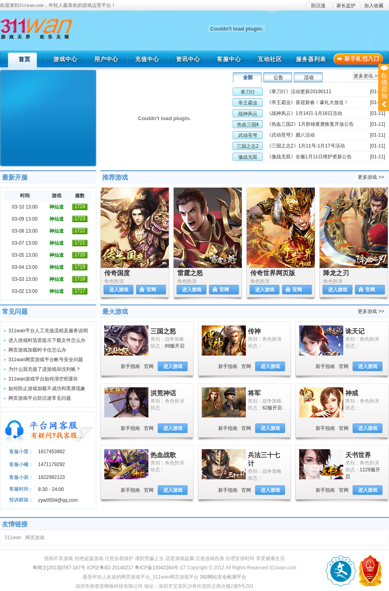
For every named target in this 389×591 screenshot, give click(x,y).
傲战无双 (247, 157)
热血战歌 (163, 455)
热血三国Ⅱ (248, 124)
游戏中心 (65, 59)
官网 (151, 289)
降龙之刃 (336, 273)
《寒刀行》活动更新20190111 (299, 91)
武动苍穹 (247, 135)
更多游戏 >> (371, 177)
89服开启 (174, 346)
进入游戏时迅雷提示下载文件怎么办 (46, 340)
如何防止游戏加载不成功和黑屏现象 (46, 388)
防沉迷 (318, 5)
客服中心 (229, 59)
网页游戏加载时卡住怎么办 (37, 350)
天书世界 (358, 455)
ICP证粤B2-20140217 (110, 568)
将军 (254, 393)
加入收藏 (373, 5)
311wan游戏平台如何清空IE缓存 (43, 379)
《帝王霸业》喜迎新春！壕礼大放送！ (307, 102)
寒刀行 (248, 92)
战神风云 (247, 114)
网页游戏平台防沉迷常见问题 (39, 398)
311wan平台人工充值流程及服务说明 (48, 330)
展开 (383, 87)
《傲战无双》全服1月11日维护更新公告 (309, 157)
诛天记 (355, 331)
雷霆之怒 (190, 273)
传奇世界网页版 (272, 273)
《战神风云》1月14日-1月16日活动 (304, 113)
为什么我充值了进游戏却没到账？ (44, 369)
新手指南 (130, 366)
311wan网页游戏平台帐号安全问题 (45, 359)
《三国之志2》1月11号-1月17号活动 (306, 146)
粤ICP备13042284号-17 (160, 568)
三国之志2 (248, 146)
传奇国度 (117, 273)
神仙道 (56, 207)
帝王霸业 (247, 103)
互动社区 (270, 59)
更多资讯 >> (367, 76)
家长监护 (346, 5)
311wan (12, 537)
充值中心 (147, 59)
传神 (254, 331)
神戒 (351, 393)
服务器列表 (311, 59)
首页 (24, 59)
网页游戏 (35, 537)
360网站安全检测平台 (223, 577)
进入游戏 (118, 289)
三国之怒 (163, 331)
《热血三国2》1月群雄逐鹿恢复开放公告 (310, 124)
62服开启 (272, 408)
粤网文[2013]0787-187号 (58, 568)
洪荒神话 (163, 393)
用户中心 (106, 59)
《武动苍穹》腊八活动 (291, 135)
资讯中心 (188, 59)
